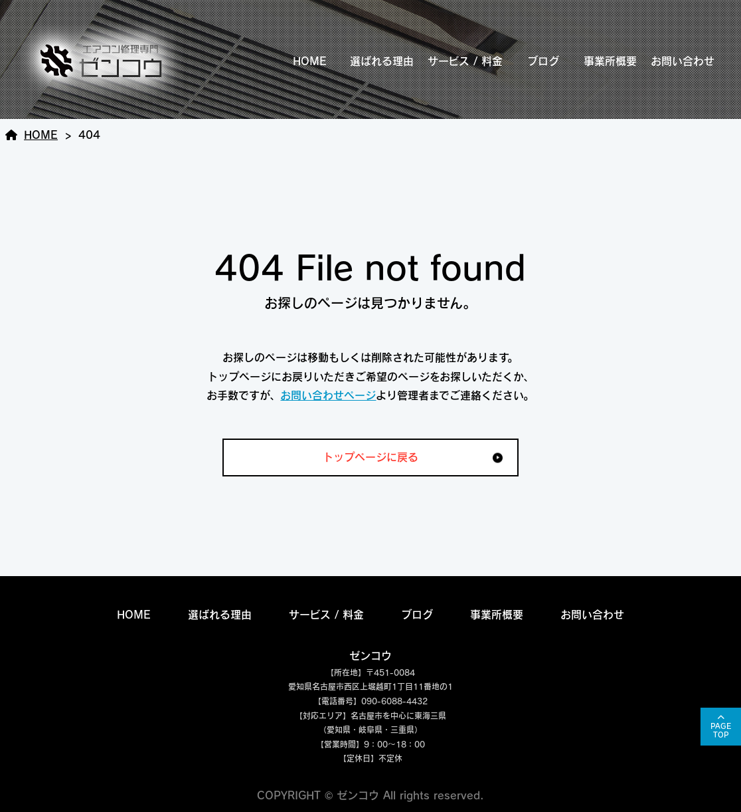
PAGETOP (720, 730)
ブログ (543, 61)
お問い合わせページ (328, 395)
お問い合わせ (682, 61)
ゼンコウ (370, 656)
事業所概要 (610, 61)
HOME (310, 61)
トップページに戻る (370, 457)
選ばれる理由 (382, 61)
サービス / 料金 (465, 61)
